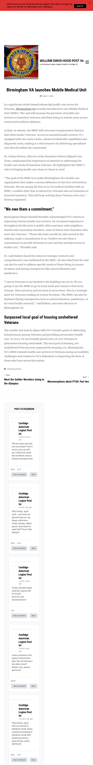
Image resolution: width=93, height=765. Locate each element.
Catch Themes (55, 758)
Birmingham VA (25, 76)
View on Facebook (19, 442)
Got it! (80, 6)
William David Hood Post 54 (62, 28)
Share (33, 442)
